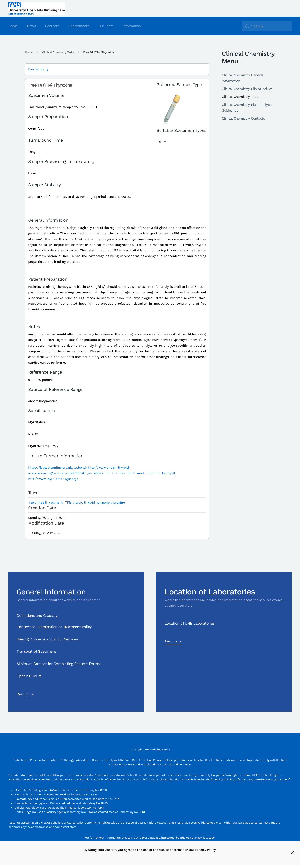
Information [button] (131, 26)
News (31, 26)
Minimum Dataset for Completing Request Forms (58, 663)
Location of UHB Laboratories (189, 623)
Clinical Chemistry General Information (242, 78)
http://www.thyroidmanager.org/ (53, 479)
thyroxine (117, 502)
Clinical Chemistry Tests (240, 97)
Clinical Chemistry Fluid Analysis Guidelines (247, 107)
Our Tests (106, 26)
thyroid (77, 502)
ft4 (62, 502)
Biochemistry (38, 69)
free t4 (33, 502)
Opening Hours (29, 676)
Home (13, 26)
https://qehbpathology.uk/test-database (188, 837)
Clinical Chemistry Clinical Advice (247, 89)
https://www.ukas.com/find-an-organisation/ (260, 779)
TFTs (68, 502)
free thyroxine (49, 502)
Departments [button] (78, 26)
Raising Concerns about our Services (47, 639)
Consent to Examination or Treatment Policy (54, 627)
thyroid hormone (97, 502)
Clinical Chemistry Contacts (243, 118)
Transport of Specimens (36, 651)
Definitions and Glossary (37, 615)
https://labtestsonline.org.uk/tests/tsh (57, 467)
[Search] (267, 26)
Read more (25, 694)
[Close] (292, 852)
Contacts (52, 26)
